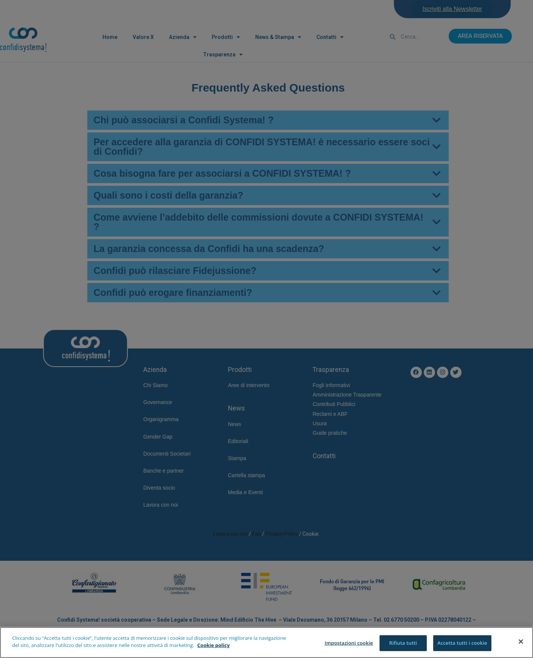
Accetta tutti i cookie (462, 642)
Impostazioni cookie (349, 642)
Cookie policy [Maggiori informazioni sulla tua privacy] (213, 645)
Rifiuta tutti (403, 642)
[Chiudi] (521, 641)
